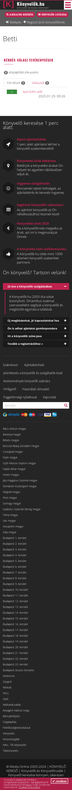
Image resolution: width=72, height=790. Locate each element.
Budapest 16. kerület (15, 624)
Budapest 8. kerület (14, 578)
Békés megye (11, 440)
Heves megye (11, 474)
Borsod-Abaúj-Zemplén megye (21, 446)
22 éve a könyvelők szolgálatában (29, 286)
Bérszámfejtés (11, 716)
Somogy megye (12, 503)
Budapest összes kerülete (18, 670)
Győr (5, 699)
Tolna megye (10, 515)
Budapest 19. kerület (15, 641)
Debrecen (9, 676)
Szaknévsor (10, 365)
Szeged (7, 681)
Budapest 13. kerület (15, 607)
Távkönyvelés (10, 750)
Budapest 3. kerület (14, 549)
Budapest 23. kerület (15, 664)
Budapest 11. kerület (15, 595)
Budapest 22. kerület (15, 658)
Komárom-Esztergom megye (20, 486)
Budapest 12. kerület (15, 601)
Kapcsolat (49, 397)
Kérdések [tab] (16, 82)
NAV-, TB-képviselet (14, 745)
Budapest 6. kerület (14, 566)
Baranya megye (12, 434)
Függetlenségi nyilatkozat (20, 397)
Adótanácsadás (12, 704)
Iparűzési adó (32, 91)
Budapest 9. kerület (14, 584)
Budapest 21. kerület (15, 653)
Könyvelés (9, 733)
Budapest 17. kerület (15, 630)
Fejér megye (10, 457)
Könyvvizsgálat (11, 739)
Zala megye (9, 532)
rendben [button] (59, 781)
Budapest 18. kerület (15, 635)
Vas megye (9, 520)
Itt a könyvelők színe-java (24, 336)
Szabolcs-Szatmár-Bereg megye (22, 509)
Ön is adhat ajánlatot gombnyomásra (32, 328)
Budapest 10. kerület (15, 589)
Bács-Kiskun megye (14, 428)
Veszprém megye (13, 526)
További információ (29, 787)
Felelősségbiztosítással (16, 727)
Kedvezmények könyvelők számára (26, 381)
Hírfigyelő (9, 389)
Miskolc (7, 687)
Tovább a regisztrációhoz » (25, 344)
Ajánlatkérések (34, 365)
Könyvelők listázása (54, 14)
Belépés (15, 22)
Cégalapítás (10, 722)
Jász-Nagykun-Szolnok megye (20, 480)
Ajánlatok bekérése (21, 14)
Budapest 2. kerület (14, 543)
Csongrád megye (13, 451)
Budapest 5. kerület (14, 561)
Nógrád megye (11, 492)
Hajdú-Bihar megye (14, 469)
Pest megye (10, 497)
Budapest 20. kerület (15, 647)
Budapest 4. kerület (14, 555)
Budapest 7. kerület (14, 572)
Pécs (6, 693)
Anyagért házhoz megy (16, 710)
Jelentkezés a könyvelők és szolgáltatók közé (33, 373)
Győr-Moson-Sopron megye (19, 463)
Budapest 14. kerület (15, 612)
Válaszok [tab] (40, 82)
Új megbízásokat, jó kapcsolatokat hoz (33, 320)
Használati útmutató (35, 389)
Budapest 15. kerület (15, 618)
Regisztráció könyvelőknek (46, 22)
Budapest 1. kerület (14, 538)
